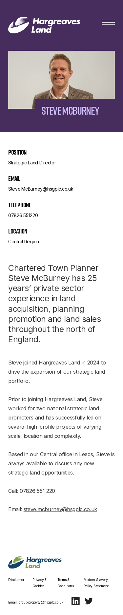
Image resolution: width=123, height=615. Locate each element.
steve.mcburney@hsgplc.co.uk (60, 511)
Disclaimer (16, 580)
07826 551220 (23, 215)
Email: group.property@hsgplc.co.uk (35, 602)
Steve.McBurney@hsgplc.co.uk (40, 189)
